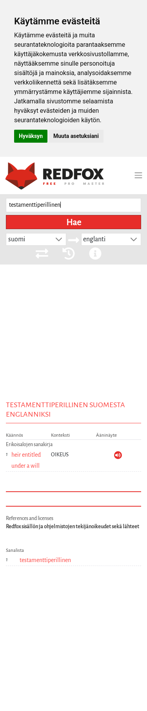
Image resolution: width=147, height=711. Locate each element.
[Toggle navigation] (138, 175)
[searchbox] (73, 205)
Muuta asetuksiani (76, 136)
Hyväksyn (31, 136)
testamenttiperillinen (45, 560)
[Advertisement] (73, 344)
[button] (59, 239)
